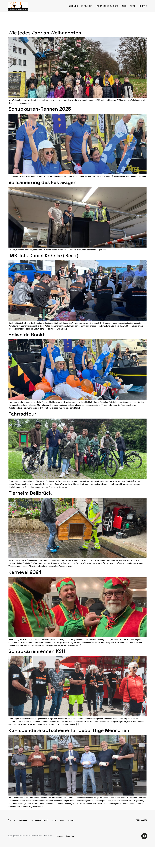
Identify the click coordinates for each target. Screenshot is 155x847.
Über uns (73, 6)
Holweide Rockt (26, 335)
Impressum (59, 836)
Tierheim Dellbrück (30, 493)
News (132, 6)
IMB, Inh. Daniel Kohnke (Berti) (43, 256)
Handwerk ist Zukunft (107, 6)
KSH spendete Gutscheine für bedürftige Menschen (68, 730)
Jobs (124, 6)
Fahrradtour (22, 414)
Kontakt (143, 6)
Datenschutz (70, 836)
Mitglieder (86, 6)
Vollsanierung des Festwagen (42, 182)
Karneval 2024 (25, 572)
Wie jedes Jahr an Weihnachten (44, 33)
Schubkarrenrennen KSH (36, 651)
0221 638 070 (141, 820)
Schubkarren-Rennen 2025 (39, 109)
